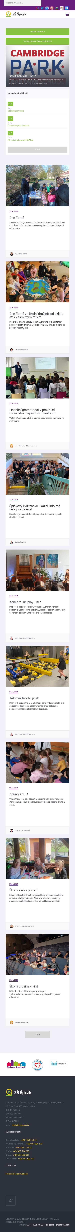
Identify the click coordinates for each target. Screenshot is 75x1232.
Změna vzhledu (62, 1225)
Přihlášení (49, 1225)
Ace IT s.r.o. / (33, 1225)
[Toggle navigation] (67, 14)
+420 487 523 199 (26, 1159)
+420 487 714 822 (24, 1147)
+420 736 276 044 (28, 1140)
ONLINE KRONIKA (37, 31)
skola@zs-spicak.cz (20, 1125)
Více (37, 149)
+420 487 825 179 (34, 1144)
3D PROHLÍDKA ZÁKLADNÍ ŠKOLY (37, 41)
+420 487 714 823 (21, 1151)
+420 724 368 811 (21, 1155)
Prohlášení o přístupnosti (17, 1174)
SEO (41, 1225)
